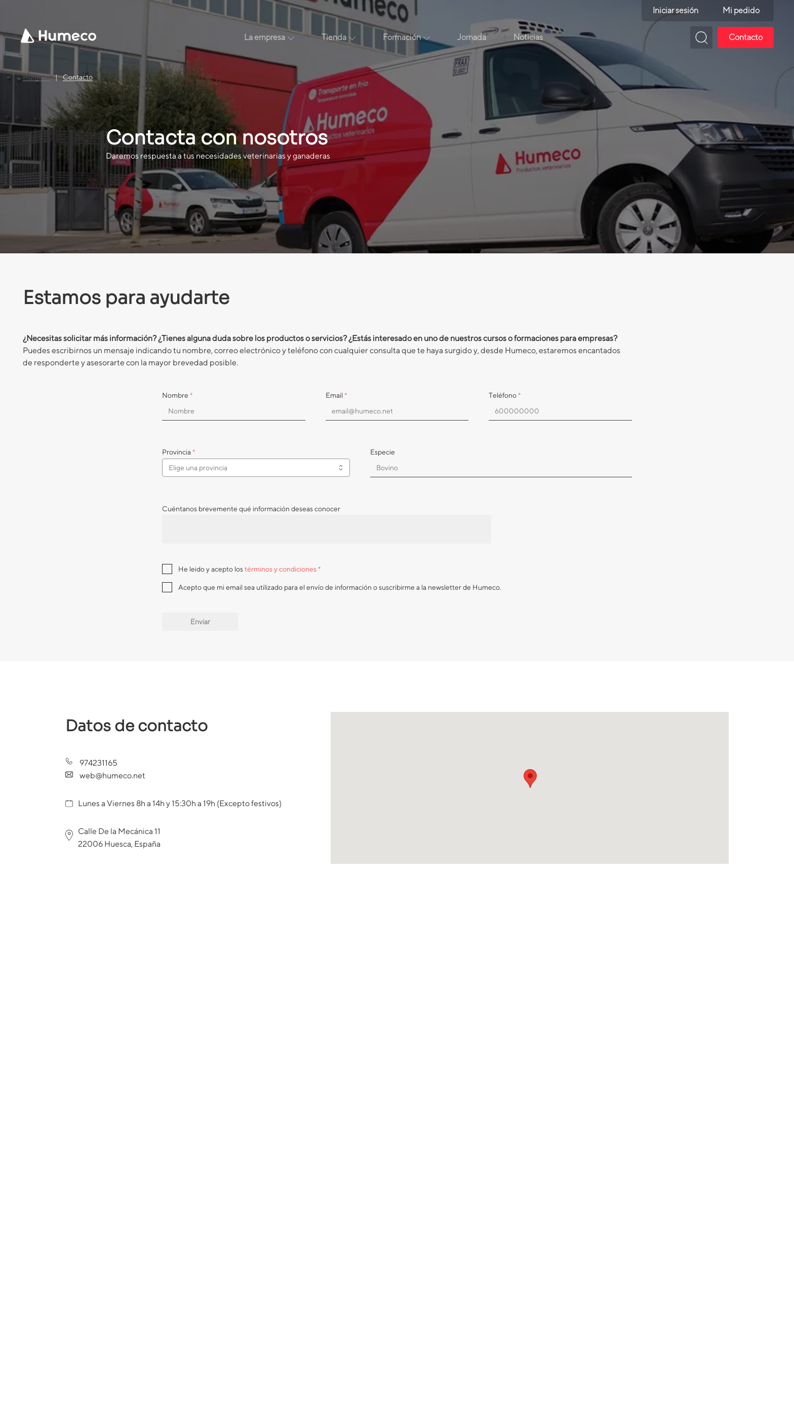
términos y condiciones (280, 569)
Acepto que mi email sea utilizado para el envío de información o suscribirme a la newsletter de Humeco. (339, 587)
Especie (382, 452)
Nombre (177, 395)
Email (336, 395)
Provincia (178, 452)
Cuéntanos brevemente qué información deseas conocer (251, 509)
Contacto (78, 77)
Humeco (36, 77)
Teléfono (505, 395)
